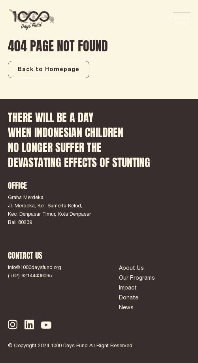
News (126, 308)
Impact (128, 288)
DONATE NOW (138, 18)
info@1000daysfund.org (34, 268)
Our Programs (137, 278)
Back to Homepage (48, 70)
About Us (131, 268)
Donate (128, 298)
